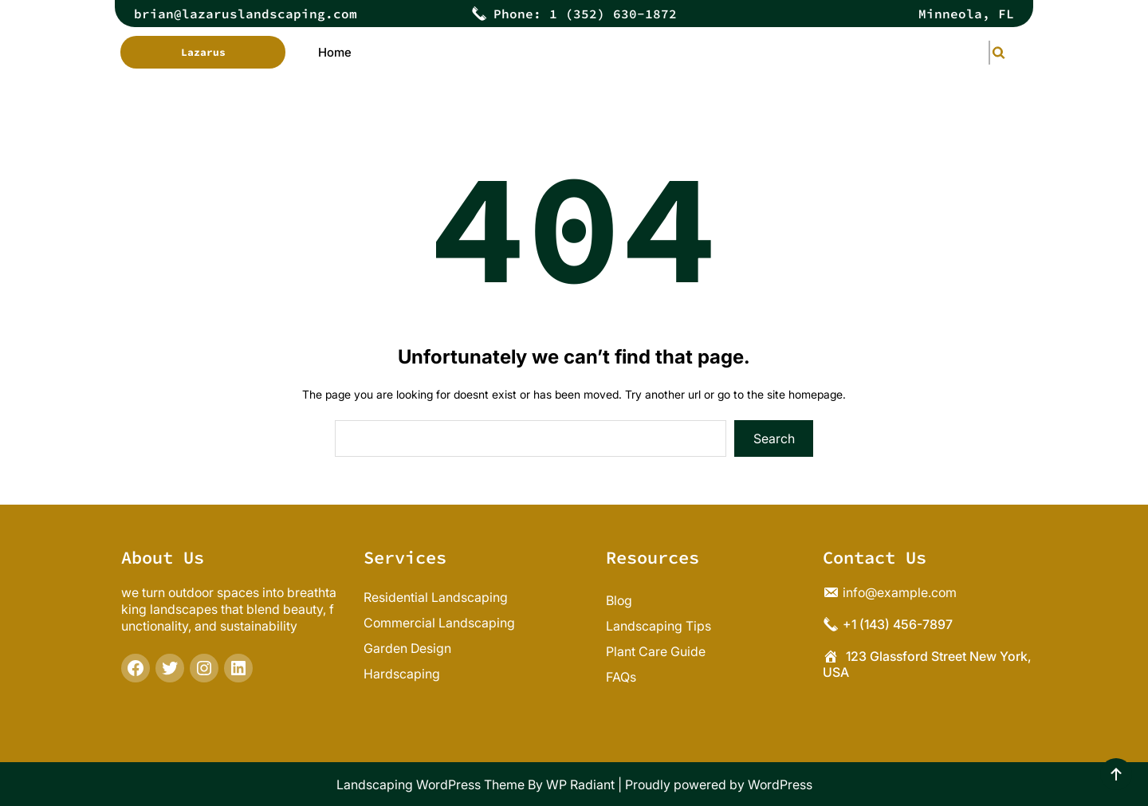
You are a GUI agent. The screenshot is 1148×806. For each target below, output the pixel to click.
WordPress (780, 784)
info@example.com (900, 592)
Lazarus (203, 52)
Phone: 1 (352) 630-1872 (585, 14)
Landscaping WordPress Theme (430, 784)
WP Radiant (580, 784)
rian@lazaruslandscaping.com (249, 14)
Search (774, 438)
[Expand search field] (989, 52)
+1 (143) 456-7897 (898, 624)
